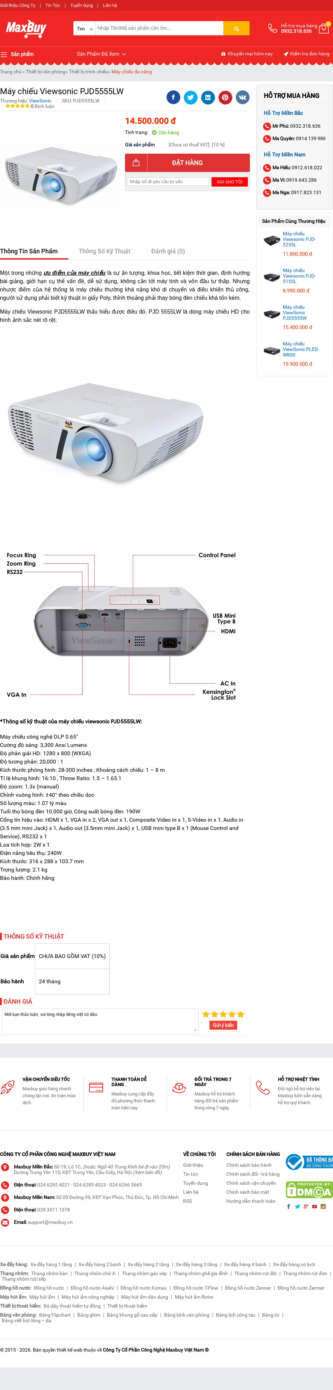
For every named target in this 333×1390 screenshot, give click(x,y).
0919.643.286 (290, 180)
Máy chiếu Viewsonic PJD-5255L (299, 239)
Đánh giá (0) (168, 251)
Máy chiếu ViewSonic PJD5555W (295, 312)
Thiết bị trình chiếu (88, 71)
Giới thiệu (193, 1165)
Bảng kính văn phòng (186, 1315)
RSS (187, 1201)
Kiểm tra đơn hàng (306, 54)
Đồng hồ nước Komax (143, 1288)
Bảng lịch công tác (235, 1315)
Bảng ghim (88, 1315)
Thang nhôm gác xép (144, 1273)
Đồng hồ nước (49, 1288)
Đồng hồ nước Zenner (248, 1288)
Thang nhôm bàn (49, 1273)
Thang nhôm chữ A (94, 1273)
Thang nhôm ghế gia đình (200, 1273)
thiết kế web (69, 1350)
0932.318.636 (292, 126)
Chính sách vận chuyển (251, 1183)
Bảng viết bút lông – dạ (26, 1320)
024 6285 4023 (89, 1185)
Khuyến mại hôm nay (246, 54)
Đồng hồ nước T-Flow (195, 1288)
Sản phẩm (17, 54)
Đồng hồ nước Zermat (301, 1288)
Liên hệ (110, 5)
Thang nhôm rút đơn (305, 1273)
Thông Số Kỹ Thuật (104, 251)
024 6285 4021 (53, 1185)
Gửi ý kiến (223, 1025)
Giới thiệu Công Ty (17, 5)
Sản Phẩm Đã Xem (102, 54)
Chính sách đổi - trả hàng (253, 1174)
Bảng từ (270, 1315)
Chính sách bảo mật (247, 1192)
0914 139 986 (295, 138)
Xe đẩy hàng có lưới (294, 1264)
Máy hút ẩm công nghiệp (88, 1297)
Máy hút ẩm (42, 1297)
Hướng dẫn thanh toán (251, 1201)
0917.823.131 (293, 192)
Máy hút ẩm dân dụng (144, 1297)
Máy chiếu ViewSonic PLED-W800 (301, 349)
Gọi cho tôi (230, 181)
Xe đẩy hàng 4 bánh (245, 1264)
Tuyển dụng (81, 5)
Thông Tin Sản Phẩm (29, 251)
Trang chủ (10, 71)
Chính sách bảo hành (249, 1165)
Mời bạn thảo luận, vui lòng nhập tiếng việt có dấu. (100, 1021)
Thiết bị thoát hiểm (127, 1306)
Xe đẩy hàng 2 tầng (148, 1264)
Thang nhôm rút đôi (255, 1273)
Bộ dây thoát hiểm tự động (72, 1306)
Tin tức (190, 1174)
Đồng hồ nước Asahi (92, 1288)
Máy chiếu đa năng (131, 71)
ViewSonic (40, 100)
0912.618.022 (293, 167)
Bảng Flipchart (55, 1315)
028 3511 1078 (53, 1209)
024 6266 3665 (125, 1185)
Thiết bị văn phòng (45, 71)
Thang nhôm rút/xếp (24, 1279)
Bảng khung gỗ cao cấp (132, 1315)
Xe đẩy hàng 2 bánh (100, 1264)
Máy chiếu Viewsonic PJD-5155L (299, 276)
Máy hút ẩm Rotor (194, 1297)
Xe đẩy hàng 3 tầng (196, 1264)
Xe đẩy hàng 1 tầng (51, 1264)
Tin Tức (52, 5)
